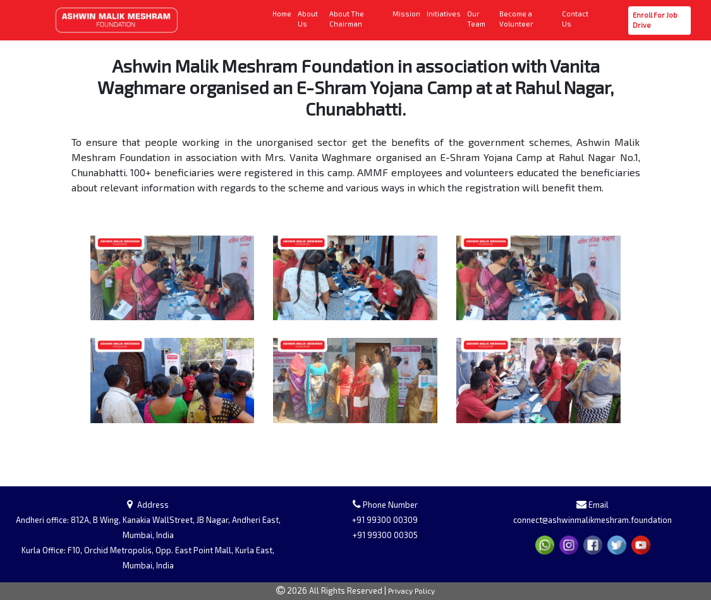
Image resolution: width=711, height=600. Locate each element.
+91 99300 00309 (385, 520)
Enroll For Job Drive (657, 20)
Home (282, 13)
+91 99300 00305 (385, 535)
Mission (407, 13)
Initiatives (444, 13)
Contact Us (577, 18)
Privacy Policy (411, 590)
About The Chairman (358, 18)
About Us (311, 18)
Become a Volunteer (528, 18)
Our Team (481, 18)
